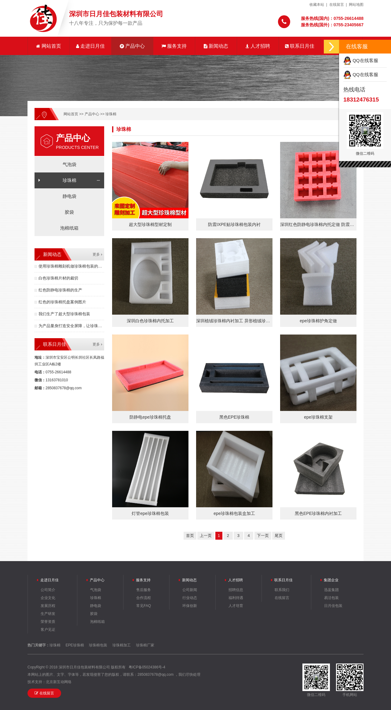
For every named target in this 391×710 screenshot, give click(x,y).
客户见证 (48, 629)
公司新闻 (189, 590)
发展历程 (48, 606)
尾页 (279, 535)
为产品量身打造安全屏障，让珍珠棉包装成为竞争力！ (71, 326)
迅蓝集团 (331, 590)
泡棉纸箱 (69, 228)
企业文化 (48, 598)
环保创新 (189, 606)
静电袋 (69, 196)
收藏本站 (316, 4)
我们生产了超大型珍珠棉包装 (64, 314)
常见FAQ (143, 606)
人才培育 (235, 606)
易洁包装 (331, 598)
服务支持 (174, 46)
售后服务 (143, 590)
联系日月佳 (299, 46)
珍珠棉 (110, 114)
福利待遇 (235, 598)
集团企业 (331, 580)
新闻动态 (216, 46)
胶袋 (69, 212)
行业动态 (189, 598)
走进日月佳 (90, 46)
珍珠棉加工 (121, 645)
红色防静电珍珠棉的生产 (60, 290)
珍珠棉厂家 (145, 645)
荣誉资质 (48, 621)
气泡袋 (69, 164)
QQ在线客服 (360, 60)
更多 (96, 254)
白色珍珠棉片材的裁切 (58, 278)
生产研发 (48, 614)
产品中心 (132, 46)
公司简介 (48, 590)
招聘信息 (235, 590)
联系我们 (282, 590)
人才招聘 (258, 46)
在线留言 (336, 4)
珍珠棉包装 (98, 645)
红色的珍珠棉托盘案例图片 (62, 302)
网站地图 (356, 4)
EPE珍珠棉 (75, 645)
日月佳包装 (333, 606)
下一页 (263, 535)
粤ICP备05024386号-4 (147, 667)
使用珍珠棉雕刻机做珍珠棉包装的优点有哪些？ (71, 266)
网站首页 (48, 46)
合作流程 (143, 598)
